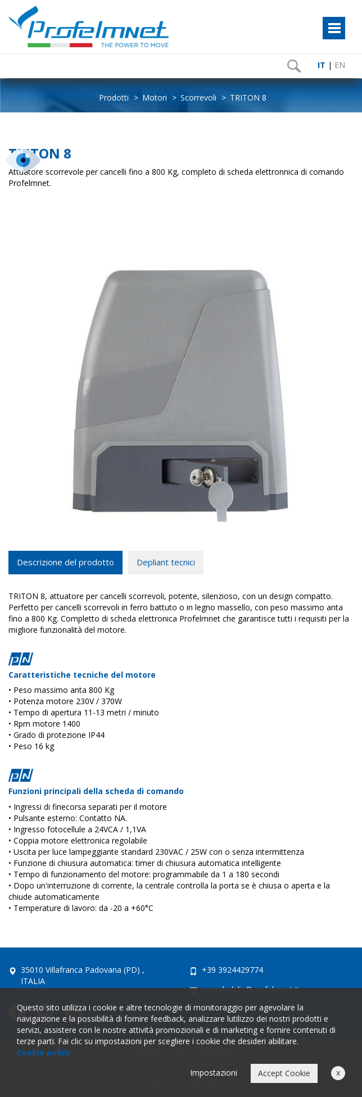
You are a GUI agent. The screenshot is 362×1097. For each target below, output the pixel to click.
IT (321, 65)
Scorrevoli (198, 97)
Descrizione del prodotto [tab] (65, 562)
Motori (154, 97)
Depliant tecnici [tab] (166, 562)
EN (339, 65)
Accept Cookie (284, 1073)
